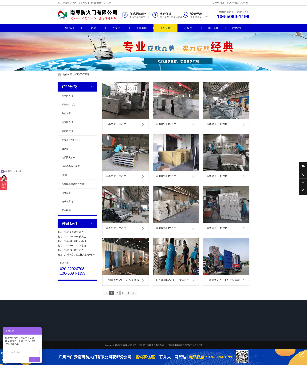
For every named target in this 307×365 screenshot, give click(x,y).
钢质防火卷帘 (68, 157)
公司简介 (93, 28)
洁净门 (65, 175)
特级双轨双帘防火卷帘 (73, 184)
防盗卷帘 (66, 113)
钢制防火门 (67, 96)
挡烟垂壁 (66, 193)
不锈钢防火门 (68, 104)
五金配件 (66, 210)
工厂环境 (165, 28)
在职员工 (189, 28)
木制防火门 (67, 122)
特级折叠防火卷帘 (71, 166)
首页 (77, 74)
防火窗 (65, 148)
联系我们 (237, 28)
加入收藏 (244, 3)
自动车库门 (67, 201)
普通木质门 (67, 131)
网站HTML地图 (217, 3)
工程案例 (141, 28)
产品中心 (117, 28)
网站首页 (69, 28)
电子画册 (213, 28)
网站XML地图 (232, 3)
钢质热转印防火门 (71, 140)
